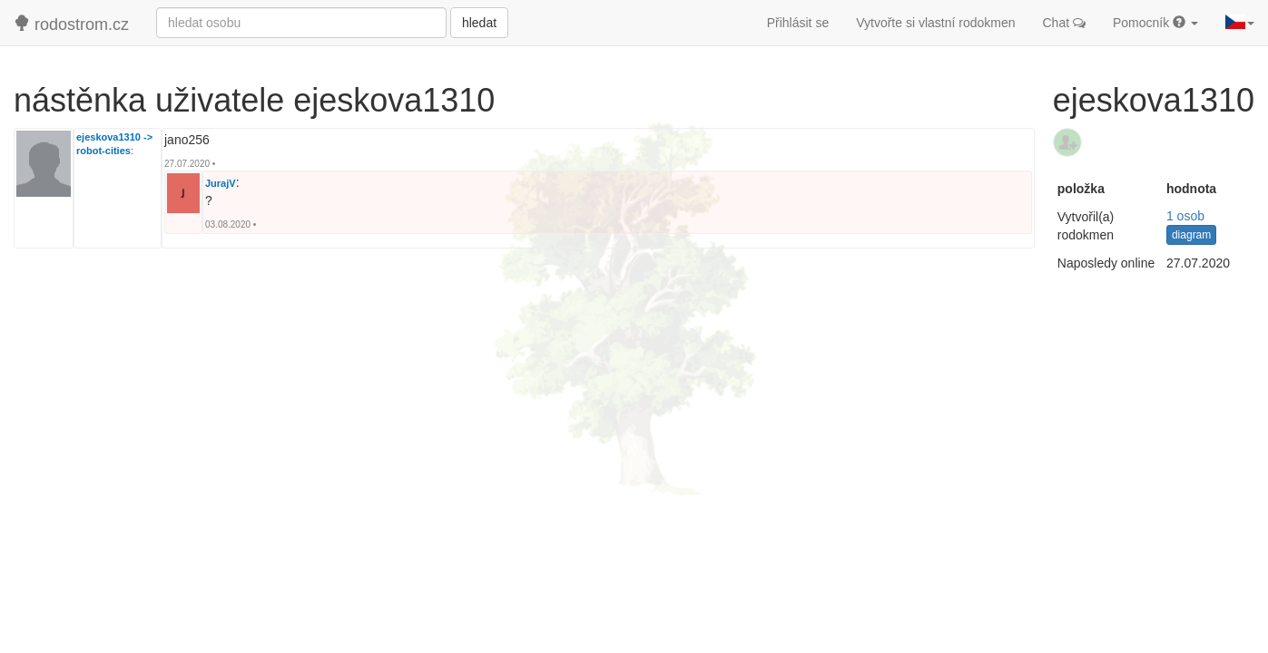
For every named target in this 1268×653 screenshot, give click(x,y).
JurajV (220, 183)
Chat (1064, 22)
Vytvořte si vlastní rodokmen (935, 22)
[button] (1240, 22)
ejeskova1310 (108, 137)
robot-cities (103, 150)
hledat (479, 22)
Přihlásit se (798, 22)
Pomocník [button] (1155, 22)
